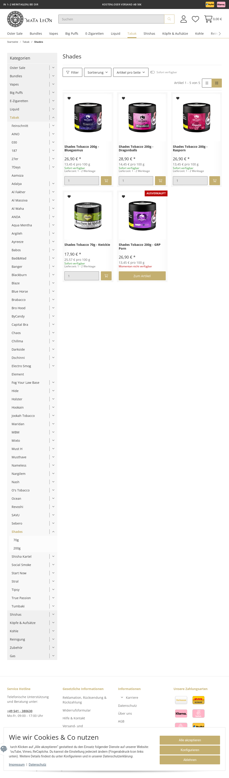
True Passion (21, 600)
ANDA (16, 219)
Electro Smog (21, 368)
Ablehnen (187, 760)
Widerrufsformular (77, 712)
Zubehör (16, 649)
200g (17, 550)
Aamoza (17, 177)
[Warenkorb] (211, 20)
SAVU (15, 517)
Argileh (17, 235)
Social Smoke (21, 567)
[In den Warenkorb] (106, 182)
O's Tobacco (21, 492)
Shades (17, 534)
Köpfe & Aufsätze (175, 35)
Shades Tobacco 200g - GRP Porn (140, 249)
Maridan (18, 426)
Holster (17, 401)
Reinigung (17, 641)
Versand (70, 771)
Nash (15, 484)
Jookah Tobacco (23, 418)
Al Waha (18, 210)
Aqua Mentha (22, 227)
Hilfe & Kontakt (74, 720)
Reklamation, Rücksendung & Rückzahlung (84, 701)
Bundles (36, 35)
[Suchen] (114, 20)
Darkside (18, 351)
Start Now (19, 575)
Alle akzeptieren (188, 740)
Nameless (19, 467)
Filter (72, 74)
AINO (15, 136)
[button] (183, 20)
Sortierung (96, 74)
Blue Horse (20, 293)
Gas (12, 658)
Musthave (19, 459)
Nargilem (18, 476)
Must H (17, 451)
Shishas (149, 35)
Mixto (16, 442)
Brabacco (18, 302)
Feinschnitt (20, 128)
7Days (16, 169)
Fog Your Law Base (25, 384)
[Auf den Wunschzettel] (69, 100)
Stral (15, 583)
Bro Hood (18, 310)
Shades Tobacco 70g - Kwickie (87, 247)
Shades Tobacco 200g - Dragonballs (136, 150)
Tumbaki (18, 608)
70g (16, 542)
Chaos (16, 335)
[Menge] (81, 182)
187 (14, 152)
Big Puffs (71, 35)
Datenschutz (127, 707)
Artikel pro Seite (129, 74)
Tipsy (15, 591)
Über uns (125, 715)
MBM (15, 434)
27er (15, 161)
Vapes (53, 35)
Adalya (17, 186)
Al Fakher (18, 194)
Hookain (18, 409)
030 (14, 144)
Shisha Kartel (22, 558)
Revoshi (17, 509)
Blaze (16, 285)
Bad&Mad (19, 260)
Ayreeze (17, 244)
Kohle (199, 35)
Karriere (132, 699)
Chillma (17, 343)
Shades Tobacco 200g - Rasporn (190, 150)
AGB (121, 723)
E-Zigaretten (94, 35)
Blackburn (19, 277)
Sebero (17, 525)
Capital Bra (20, 326)
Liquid (115, 35)
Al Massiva (20, 202)
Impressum (19, 764)
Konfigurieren (188, 750)
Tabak (131, 35)
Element (18, 376)
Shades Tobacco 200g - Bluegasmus (81, 150)
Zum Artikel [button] (142, 278)
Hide (15, 393)
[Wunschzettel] (195, 20)
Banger (17, 268)
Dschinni (18, 360)
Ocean (16, 500)
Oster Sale (15, 35)
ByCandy (18, 318)
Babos (16, 252)
